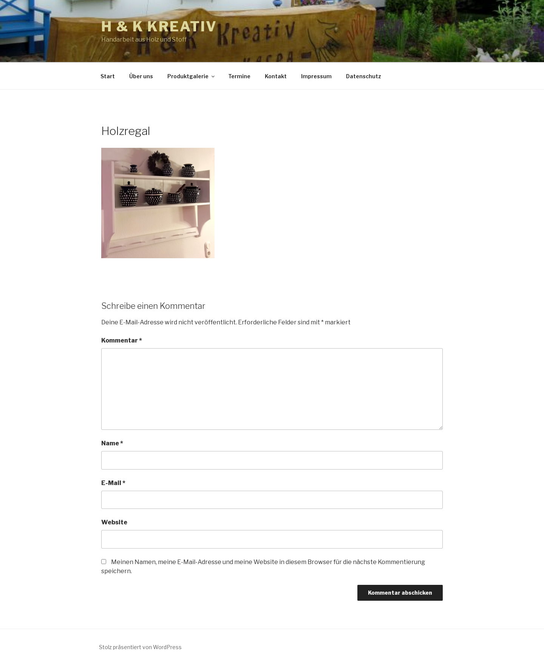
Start (107, 76)
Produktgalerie (191, 76)
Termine (239, 76)
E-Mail (113, 483)
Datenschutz (363, 76)
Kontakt (276, 76)
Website (114, 522)
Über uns (141, 76)
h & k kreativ (159, 26)
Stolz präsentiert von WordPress (140, 647)
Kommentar (121, 340)
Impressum (316, 76)
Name (112, 443)
